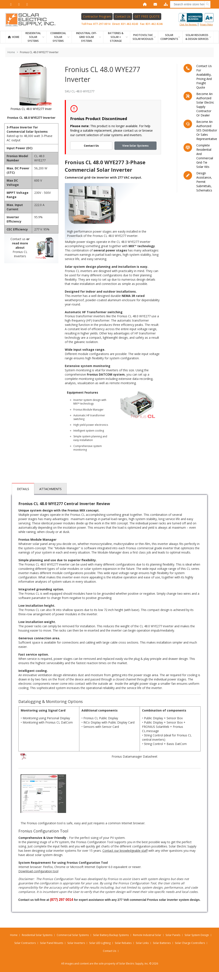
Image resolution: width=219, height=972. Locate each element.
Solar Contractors (25, 943)
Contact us (17, 239)
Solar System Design (197, 935)
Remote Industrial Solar (147, 935)
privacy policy (206, 24)
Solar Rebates (123, 943)
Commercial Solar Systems (58, 37)
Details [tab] (23, 489)
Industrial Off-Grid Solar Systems (86, 37)
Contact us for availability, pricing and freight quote (204, 76)
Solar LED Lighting (100, 943)
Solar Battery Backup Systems (111, 935)
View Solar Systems (135, 145)
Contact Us (122, 16)
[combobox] (190, 4)
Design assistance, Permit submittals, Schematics (204, 181)
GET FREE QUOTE (147, 16)
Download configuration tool (38, 871)
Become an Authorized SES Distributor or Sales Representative (206, 130)
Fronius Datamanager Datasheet (134, 756)
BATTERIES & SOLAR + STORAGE (115, 37)
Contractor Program (97, 16)
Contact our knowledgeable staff (125, 851)
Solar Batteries (162, 943)
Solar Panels (173, 935)
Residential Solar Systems (37, 935)
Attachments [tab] (50, 489)
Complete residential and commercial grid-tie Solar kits (204, 156)
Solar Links (142, 943)
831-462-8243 (129, 24)
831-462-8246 (154, 24)
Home (15, 37)
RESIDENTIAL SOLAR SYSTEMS (33, 37)
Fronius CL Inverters (20, 254)
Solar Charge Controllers (190, 943)
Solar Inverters (76, 943)
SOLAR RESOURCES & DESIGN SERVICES (197, 37)
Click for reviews (196, 19)
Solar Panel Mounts (51, 943)
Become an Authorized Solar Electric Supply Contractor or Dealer (205, 104)
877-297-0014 (101, 24)
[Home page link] (32, 20)
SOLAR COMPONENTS (169, 37)
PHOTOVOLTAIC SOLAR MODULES (143, 37)
